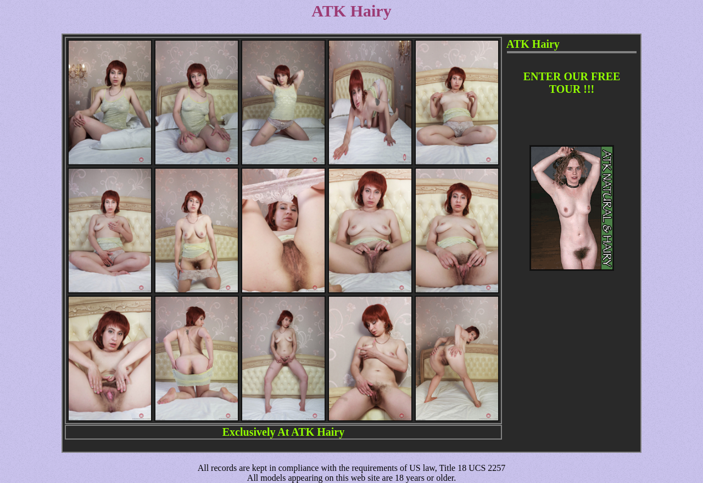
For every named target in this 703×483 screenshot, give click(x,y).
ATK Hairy (317, 432)
